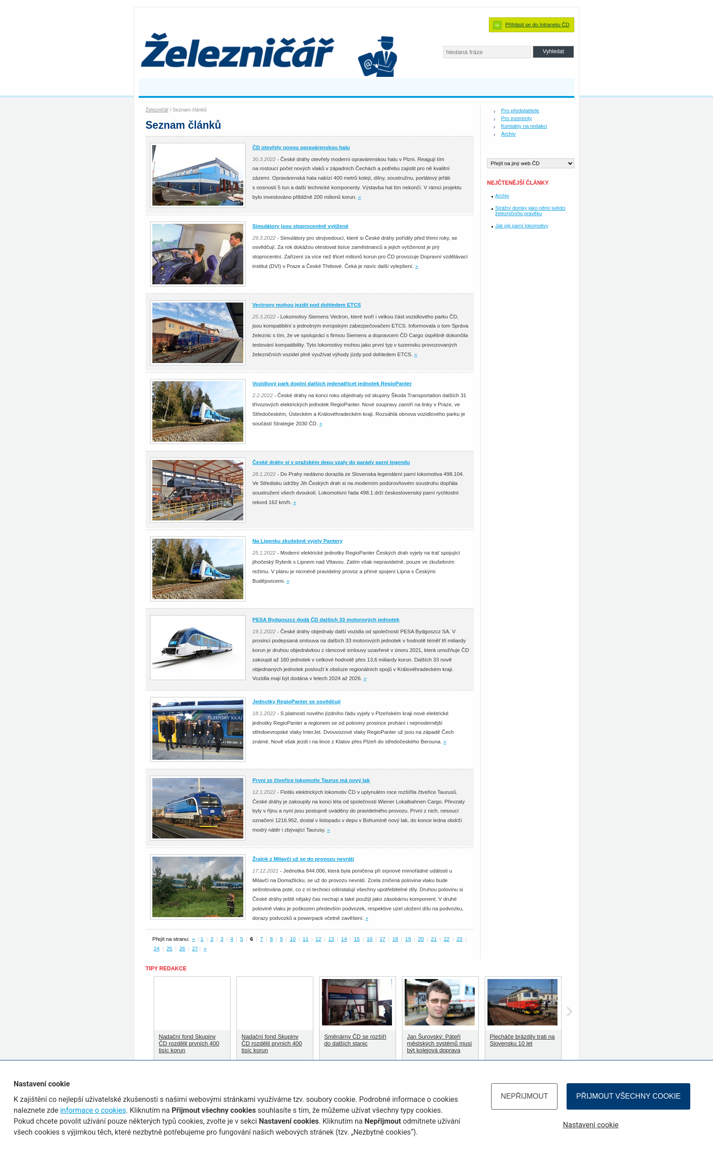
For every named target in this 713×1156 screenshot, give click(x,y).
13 (331, 939)
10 (293, 939)
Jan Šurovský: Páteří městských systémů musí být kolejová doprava (439, 1043)
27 (195, 948)
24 (157, 948)
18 (395, 939)
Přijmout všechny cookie (628, 1096)
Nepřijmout (524, 1096)
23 (459, 939)
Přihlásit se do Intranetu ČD (537, 24)
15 (357, 939)
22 (447, 939)
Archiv (508, 133)
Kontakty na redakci (524, 126)
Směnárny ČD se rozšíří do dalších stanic (355, 1040)
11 (305, 939)
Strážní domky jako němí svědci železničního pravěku (530, 210)
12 (318, 939)
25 (169, 948)
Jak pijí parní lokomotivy (521, 225)
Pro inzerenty (516, 118)
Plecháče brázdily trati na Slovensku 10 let (522, 1040)
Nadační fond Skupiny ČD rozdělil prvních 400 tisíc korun (189, 1043)
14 (344, 939)
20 (421, 939)
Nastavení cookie (590, 1125)
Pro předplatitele (520, 110)
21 (434, 939)
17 (383, 939)
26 (182, 948)
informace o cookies (93, 1110)
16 (370, 939)
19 (408, 939)
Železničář (157, 109)
